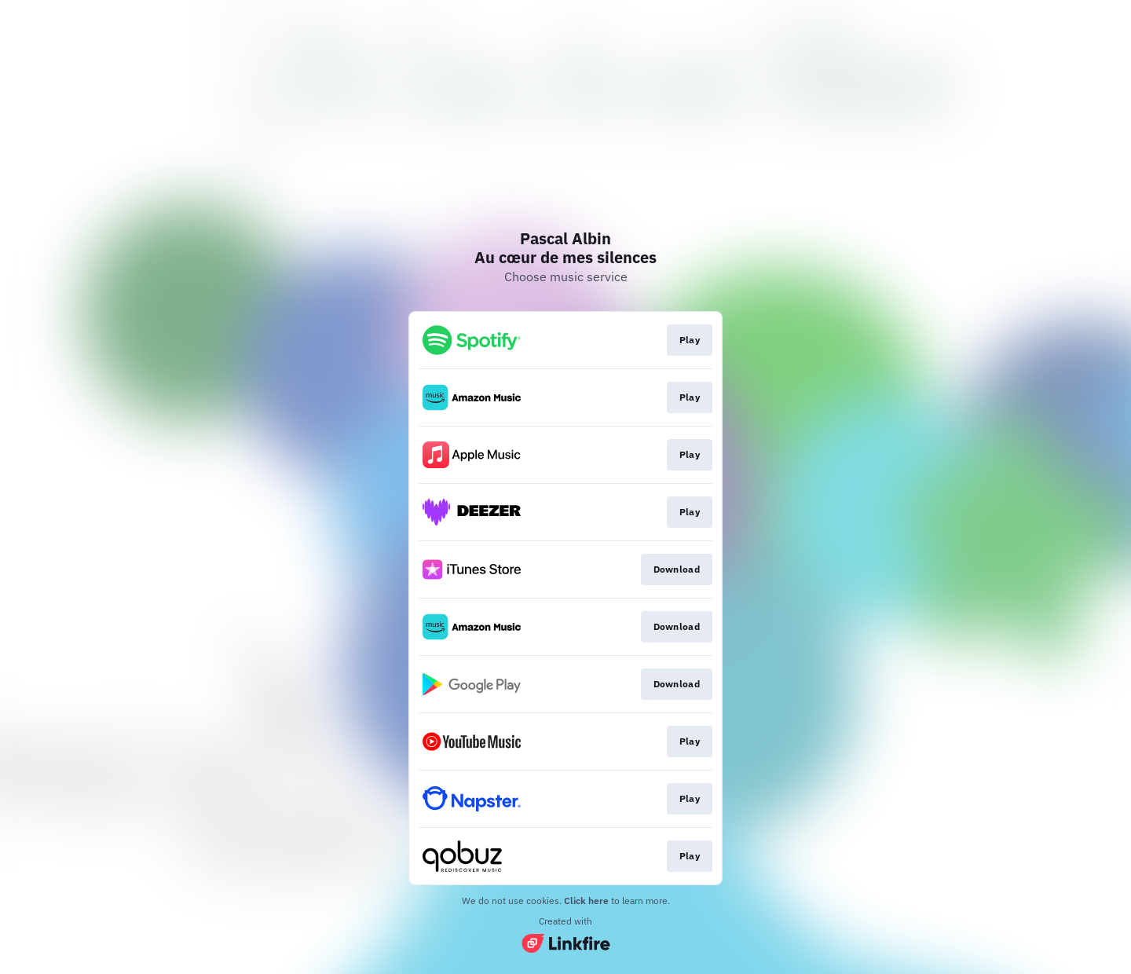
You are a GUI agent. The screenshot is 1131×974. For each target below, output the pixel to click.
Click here (586, 900)
